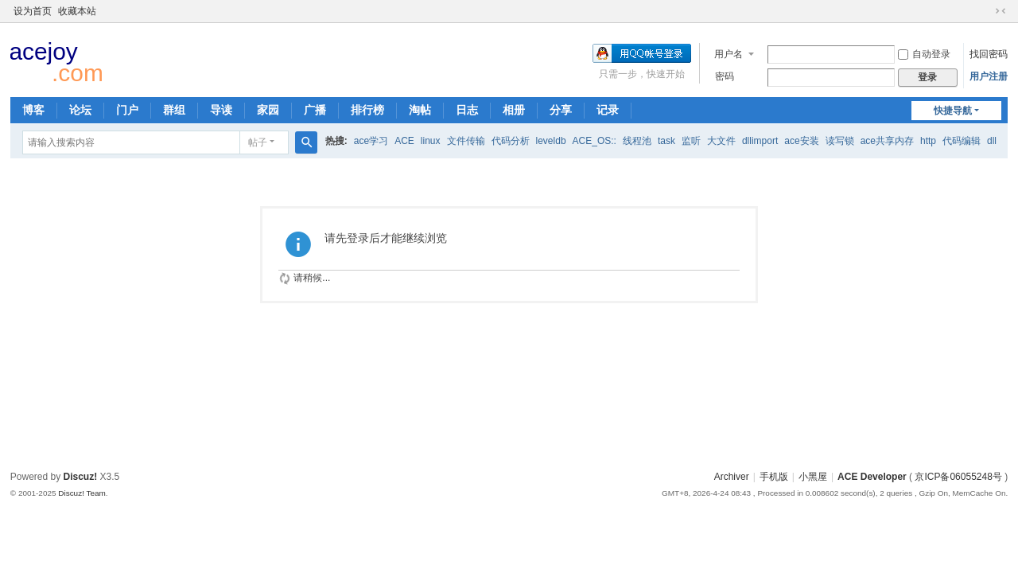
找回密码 (988, 54)
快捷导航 (953, 110)
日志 (467, 109)
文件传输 (466, 140)
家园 (268, 109)
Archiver (731, 476)
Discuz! (81, 476)
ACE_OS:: (594, 140)
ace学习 (371, 140)
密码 (724, 76)
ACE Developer (872, 476)
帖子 (257, 142)
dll (992, 140)
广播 (315, 109)
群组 (174, 109)
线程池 (637, 140)
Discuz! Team (82, 493)
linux (431, 140)
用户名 (728, 54)
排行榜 (367, 109)
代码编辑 (961, 140)
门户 (127, 109)
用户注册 (988, 76)
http (928, 140)
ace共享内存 (887, 140)
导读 (221, 109)
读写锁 (840, 140)
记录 (607, 109)
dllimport (760, 140)
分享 (561, 109)
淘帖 (420, 109)
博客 (33, 109)
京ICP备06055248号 (958, 476)
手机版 (774, 476)
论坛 (80, 109)
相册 (514, 109)
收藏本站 (77, 11)
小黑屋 (812, 476)
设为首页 (33, 11)
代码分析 (511, 140)
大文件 (721, 140)
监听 (691, 140)
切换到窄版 (1000, 11)
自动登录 (924, 54)
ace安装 (801, 140)
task (666, 140)
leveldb (551, 140)
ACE (404, 140)
